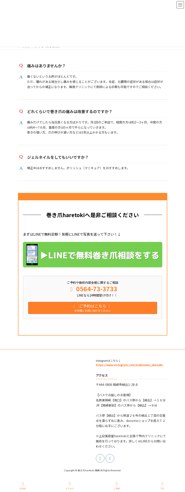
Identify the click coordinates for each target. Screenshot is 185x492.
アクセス (69, 485)
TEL (162, 485)
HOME (23, 485)
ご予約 (116, 485)
